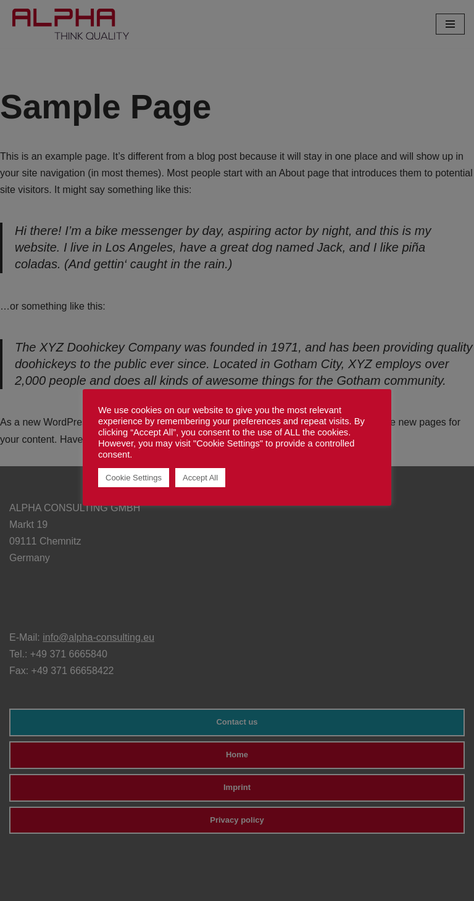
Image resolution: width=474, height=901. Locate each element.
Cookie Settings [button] (134, 477)
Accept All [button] (200, 477)
